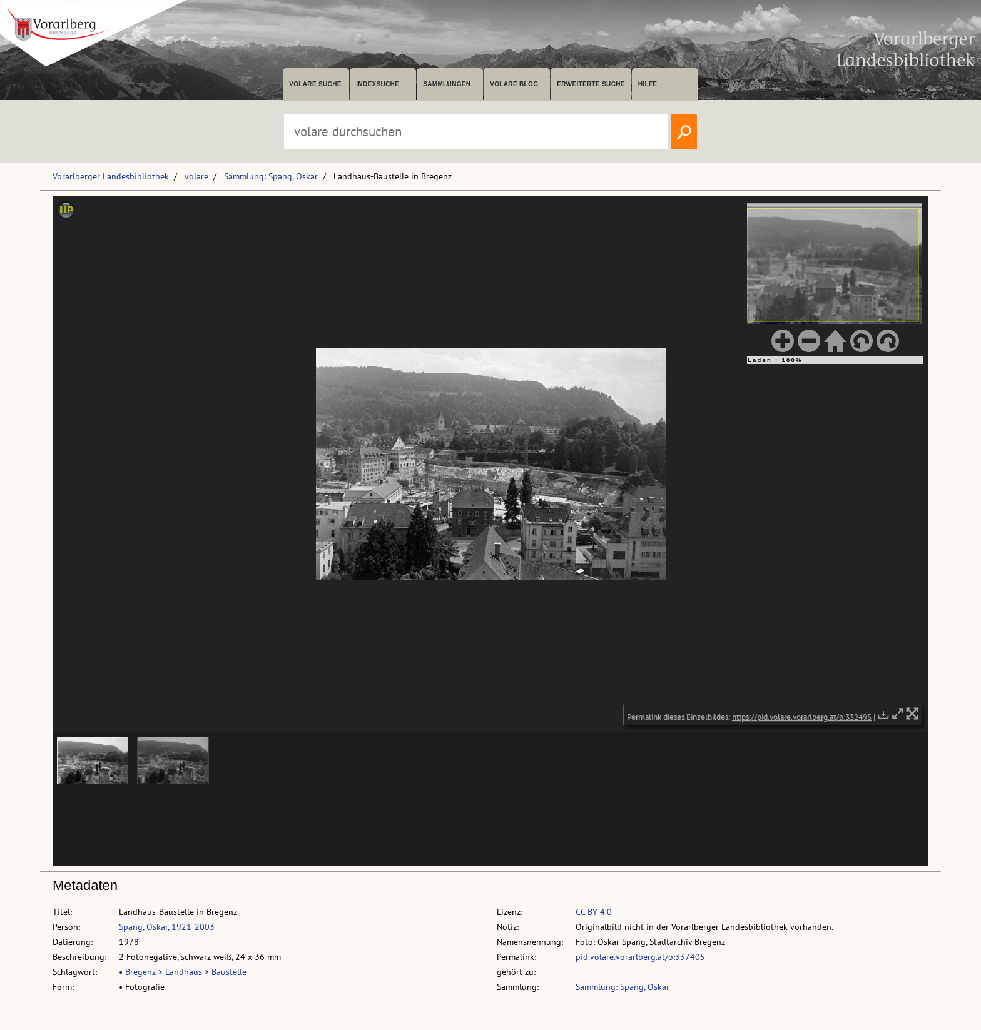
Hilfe (648, 84)
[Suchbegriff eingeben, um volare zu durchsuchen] (476, 131)
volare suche (315, 84)
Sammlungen (446, 84)
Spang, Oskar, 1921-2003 (167, 926)
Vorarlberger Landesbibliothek (111, 176)
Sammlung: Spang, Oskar (271, 176)
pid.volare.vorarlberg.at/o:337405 (640, 956)
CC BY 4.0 (594, 911)
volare (196, 176)
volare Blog (514, 84)
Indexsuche (377, 84)
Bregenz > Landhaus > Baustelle (186, 971)
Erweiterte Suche (591, 84)
